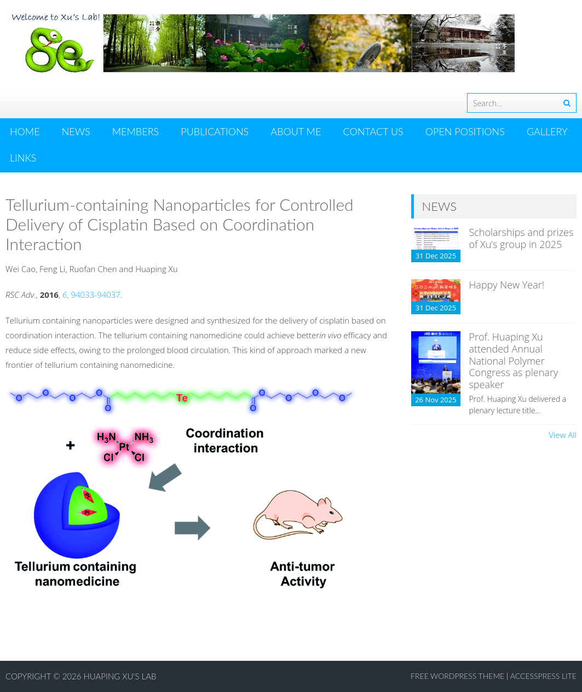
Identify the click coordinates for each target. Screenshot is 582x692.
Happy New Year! (506, 284)
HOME (25, 131)
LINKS (23, 158)
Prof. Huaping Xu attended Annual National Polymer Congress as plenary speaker (513, 360)
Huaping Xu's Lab (120, 676)
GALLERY (547, 131)
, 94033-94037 (91, 294)
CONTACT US (373, 131)
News (76, 131)
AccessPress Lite (543, 676)
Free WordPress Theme (457, 676)
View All (563, 434)
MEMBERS (135, 131)
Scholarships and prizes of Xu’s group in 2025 (521, 238)
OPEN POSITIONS (465, 131)
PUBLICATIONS (215, 131)
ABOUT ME (295, 131)
